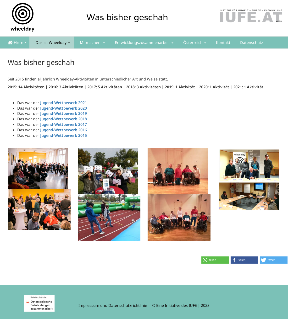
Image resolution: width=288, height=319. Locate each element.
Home (17, 42)
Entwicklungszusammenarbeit (143, 42)
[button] (215, 260)
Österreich (194, 42)
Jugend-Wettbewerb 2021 (63, 102)
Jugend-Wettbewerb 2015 (63, 135)
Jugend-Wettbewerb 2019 (63, 113)
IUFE (193, 305)
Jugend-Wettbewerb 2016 (63, 130)
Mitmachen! (92, 42)
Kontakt (222, 42)
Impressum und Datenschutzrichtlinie (112, 305)
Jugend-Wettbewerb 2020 (63, 108)
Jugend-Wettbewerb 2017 (63, 124)
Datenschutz (251, 42)
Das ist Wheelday (52, 42)
